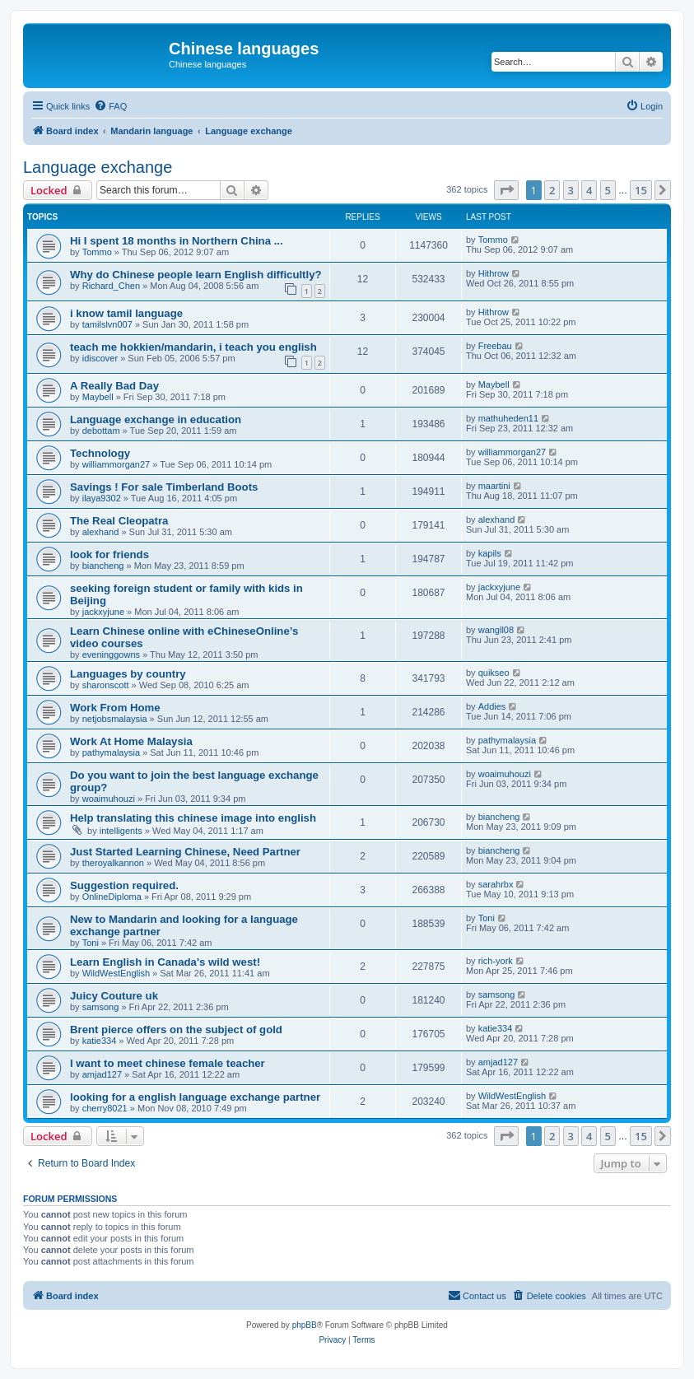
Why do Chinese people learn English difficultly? (196, 274)
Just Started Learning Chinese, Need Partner (185, 852)
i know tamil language (126, 313)
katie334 (99, 1041)
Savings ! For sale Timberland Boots (164, 487)
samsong (100, 1007)
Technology (100, 453)
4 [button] (589, 190)
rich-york (495, 961)
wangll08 (496, 630)
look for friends (109, 554)
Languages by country (128, 674)
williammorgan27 (116, 464)
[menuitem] (110, 106)
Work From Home (115, 707)
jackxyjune (103, 612)
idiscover (100, 358)
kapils (489, 553)
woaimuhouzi (108, 799)
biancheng (103, 566)
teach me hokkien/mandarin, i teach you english (193, 347)
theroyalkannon (113, 863)
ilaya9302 (101, 498)
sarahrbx (496, 884)
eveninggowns (111, 654)
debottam (101, 431)
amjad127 (102, 1074)
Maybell (98, 397)
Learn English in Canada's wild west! (165, 962)
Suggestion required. (124, 885)
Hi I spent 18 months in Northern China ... (176, 241)
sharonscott (105, 685)
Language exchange (97, 167)
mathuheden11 (508, 418)
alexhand (100, 532)
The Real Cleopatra (119, 521)
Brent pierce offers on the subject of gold (176, 1029)
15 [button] (641, 190)
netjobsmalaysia (114, 719)
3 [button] (571, 190)
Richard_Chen (111, 286)
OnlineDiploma (112, 896)
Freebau (495, 346)
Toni (90, 943)
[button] (506, 190)
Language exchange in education (155, 419)
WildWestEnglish (116, 973)
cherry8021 (105, 1108)
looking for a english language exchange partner (195, 1097)
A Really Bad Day (114, 386)
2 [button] (552, 190)
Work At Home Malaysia (131, 741)
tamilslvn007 (107, 324)
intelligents (121, 831)
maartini (494, 486)
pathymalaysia (111, 752)
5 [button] (608, 190)
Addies (492, 706)
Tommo (97, 252)
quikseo (494, 673)
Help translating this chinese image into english (193, 818)
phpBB (304, 1325)
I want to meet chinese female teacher (167, 1063)
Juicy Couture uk (114, 996)
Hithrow (493, 273)
